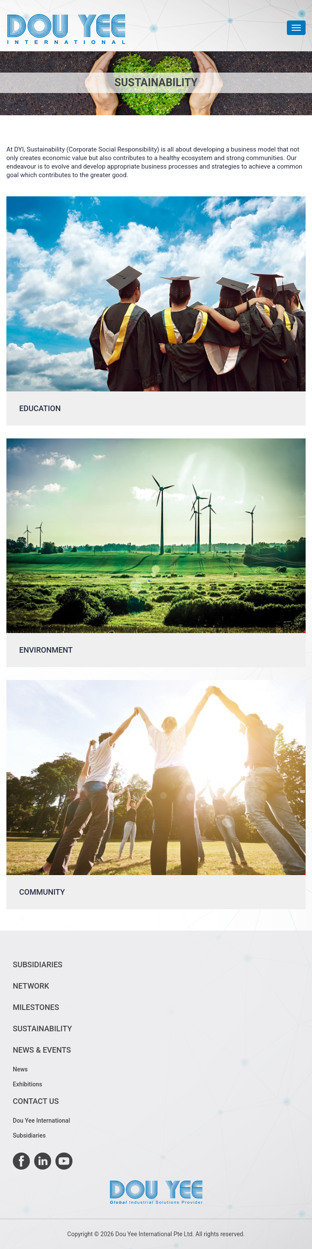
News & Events (42, 1049)
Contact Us (36, 1101)
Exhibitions (27, 1084)
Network (31, 985)
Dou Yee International (41, 1120)
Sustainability (42, 1028)
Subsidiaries (37, 964)
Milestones (36, 1007)
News (20, 1069)
